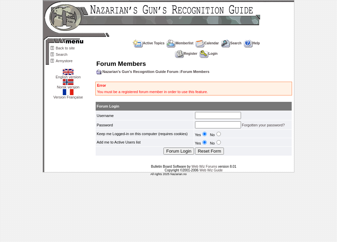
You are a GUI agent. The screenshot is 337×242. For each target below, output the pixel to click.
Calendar (207, 43)
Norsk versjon (68, 85)
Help (252, 43)
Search (61, 54)
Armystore (64, 61)
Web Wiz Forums (204, 166)
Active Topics (148, 43)
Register (186, 53)
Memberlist (179, 43)
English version (68, 75)
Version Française (68, 95)
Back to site (65, 48)
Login (208, 53)
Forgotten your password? (263, 125)
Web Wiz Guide (211, 170)
